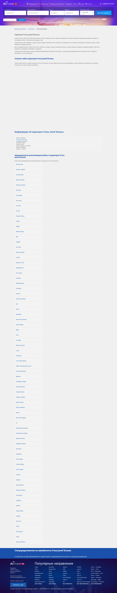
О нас (75, 4)
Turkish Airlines (20, 464)
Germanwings (20, 174)
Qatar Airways (20, 402)
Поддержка (69, 4)
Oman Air (18, 521)
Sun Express (19, 531)
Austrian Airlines (20, 386)
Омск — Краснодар (95, 571)
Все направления (96, 583)
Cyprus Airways (20, 252)
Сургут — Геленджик (96, 567)
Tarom (17, 412)
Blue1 (17, 329)
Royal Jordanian (20, 407)
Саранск (65, 579)
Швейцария (37, 575)
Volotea (18, 505)
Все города (52, 583)
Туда (51, 9)
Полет (17, 536)
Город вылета (8, 9)
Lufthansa (18, 355)
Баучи (50, 571)
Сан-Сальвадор (67, 577)
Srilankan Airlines (20, 490)
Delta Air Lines (20, 262)
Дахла (50, 573)
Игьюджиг (51, 579)
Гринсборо (51, 567)
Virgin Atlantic (19, 510)
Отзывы (82, 4)
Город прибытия (31, 9)
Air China (18, 247)
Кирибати (37, 579)
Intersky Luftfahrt (20, 169)
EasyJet (18, 479)
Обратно (67, 9)
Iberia (17, 309)
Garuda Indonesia (21, 298)
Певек (64, 575)
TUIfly (17, 526)
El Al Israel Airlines (21, 371)
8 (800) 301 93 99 (108, 4)
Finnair (18, 221)
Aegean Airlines (20, 179)
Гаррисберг (51, 581)
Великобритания (39, 573)
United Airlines (20, 485)
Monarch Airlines (20, 542)
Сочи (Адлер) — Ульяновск (97, 581)
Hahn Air (79, 575)
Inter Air (79, 573)
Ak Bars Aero (19, 164)
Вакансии (12, 572)
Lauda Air (79, 569)
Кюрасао (37, 571)
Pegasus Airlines (20, 397)
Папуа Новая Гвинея (40, 581)
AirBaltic (18, 242)
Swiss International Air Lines (23, 366)
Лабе (64, 569)
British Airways (20, 231)
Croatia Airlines (20, 392)
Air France (19, 200)
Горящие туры (44, 4)
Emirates (18, 278)
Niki (17, 304)
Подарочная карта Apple (57, 4)
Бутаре (50, 575)
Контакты (88, 4)
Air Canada (19, 195)
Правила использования (16, 576)
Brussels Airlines (20, 438)
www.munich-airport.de (21, 139)
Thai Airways (19, 459)
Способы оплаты (14, 569)
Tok (64, 581)
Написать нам (18, 585)
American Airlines (20, 185)
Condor (18, 257)
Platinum (65, 567)
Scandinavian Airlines (22, 433)
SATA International (21, 417)
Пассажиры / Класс (85, 9)
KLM (17, 335)
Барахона (51, 577)
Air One (18, 211)
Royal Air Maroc (20, 216)
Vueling (18, 516)
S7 (16, 423)
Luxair (17, 350)
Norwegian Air (20, 267)
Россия (18, 293)
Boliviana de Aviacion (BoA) (83, 581)
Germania (18, 448)
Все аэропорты (67, 583)
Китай (36, 569)
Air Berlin (18, 190)
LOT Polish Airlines (21, 360)
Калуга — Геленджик (96, 577)
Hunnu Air (79, 579)
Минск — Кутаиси (95, 575)
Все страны (38, 583)
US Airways (19, 495)
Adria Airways (19, 324)
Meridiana (18, 314)
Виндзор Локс (52, 569)
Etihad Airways (20, 283)
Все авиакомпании (83, 583)
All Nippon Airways (21, 381)
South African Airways (22, 428)
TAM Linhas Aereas (21, 319)
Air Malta (18, 340)
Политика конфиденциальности (18, 577)
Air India (18, 205)
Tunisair (18, 474)
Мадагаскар (38, 577)
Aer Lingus (19, 273)
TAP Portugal (19, 469)
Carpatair (18, 500)
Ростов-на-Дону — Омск (97, 573)
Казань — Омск (95, 569)
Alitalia (18, 226)
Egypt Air (18, 376)
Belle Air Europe (20, 345)
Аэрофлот (19, 454)
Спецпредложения (33, 4)
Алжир (36, 567)
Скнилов (65, 573)
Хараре (65, 571)
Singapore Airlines (21, 443)
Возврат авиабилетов (15, 571)
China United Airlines (82, 577)
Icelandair (18, 288)
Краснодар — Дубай (96, 579)
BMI (17, 236)
